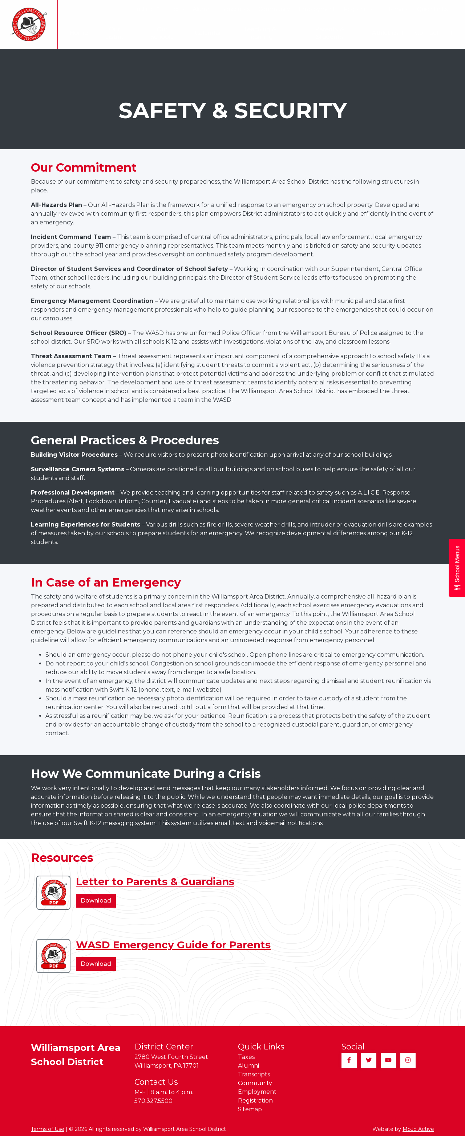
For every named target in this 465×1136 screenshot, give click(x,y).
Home (73, 32)
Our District (114, 33)
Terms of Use (47, 1129)
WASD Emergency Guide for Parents (173, 945)
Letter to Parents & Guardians (155, 881)
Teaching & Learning (266, 33)
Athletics (387, 33)
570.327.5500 (153, 1100)
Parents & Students (337, 33)
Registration (360, 9)
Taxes (176, 9)
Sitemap (395, 9)
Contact (427, 32)
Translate (144, 9)
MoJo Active (418, 1129)
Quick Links (435, 9)
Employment (317, 9)
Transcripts (235, 9)
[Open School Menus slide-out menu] (457, 568)
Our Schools (163, 33)
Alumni (202, 9)
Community (274, 9)
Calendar (204, 32)
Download (98, 902)
